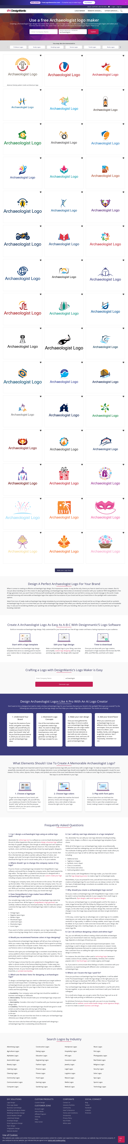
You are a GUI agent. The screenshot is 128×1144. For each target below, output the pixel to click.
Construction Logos (42, 1046)
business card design (92, 1005)
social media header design (93, 1003)
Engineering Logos (42, 1060)
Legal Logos (69, 1069)
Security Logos (99, 1069)
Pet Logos (97, 1051)
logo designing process (79, 876)
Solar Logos (98, 1073)
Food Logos (40, 1077)
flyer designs (81, 898)
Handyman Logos (71, 1046)
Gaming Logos (41, 1082)
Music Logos (98, 1046)
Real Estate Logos (100, 1060)
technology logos (101, 956)
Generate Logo (64, 684)
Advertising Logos (13, 1046)
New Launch (35, 2)
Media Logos (69, 1082)
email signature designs (98, 898)
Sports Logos (98, 1082)
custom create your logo (53, 875)
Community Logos (13, 1077)
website (80, 1003)
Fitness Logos (40, 1073)
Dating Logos (40, 1051)
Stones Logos (74, 47)
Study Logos (36, 47)
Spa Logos (97, 1077)
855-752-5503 (102, 7)
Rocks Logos (110, 47)
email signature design (111, 1003)
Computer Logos (12, 1086)
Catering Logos (12, 1069)
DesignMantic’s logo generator (44, 902)
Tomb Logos (92, 47)
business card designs (16, 995)
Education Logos (41, 1055)
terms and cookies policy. (57, 1140)
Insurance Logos (70, 1060)
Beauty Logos (11, 1064)
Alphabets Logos (12, 1055)
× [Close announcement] (125, 2)
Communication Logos (14, 1082)
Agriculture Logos (13, 1051)
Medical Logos (70, 1086)
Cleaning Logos (12, 1073)
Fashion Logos (41, 1064)
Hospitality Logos (71, 1051)
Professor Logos (18, 47)
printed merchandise (25, 971)
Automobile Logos (13, 1060)
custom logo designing (62, 650)
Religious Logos (99, 1064)
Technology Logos (100, 1086)
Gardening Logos (42, 1086)
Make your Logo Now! (64, 570)
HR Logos (68, 1055)
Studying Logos (55, 47)
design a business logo (49, 842)
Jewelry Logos (69, 1064)
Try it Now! (89, 2)
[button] (120, 47)
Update (93, 32)
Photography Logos (100, 1055)
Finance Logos (41, 1069)
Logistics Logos (70, 1073)
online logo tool (24, 840)
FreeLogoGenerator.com (51, 2)
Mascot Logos (69, 1077)
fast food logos (82, 961)
